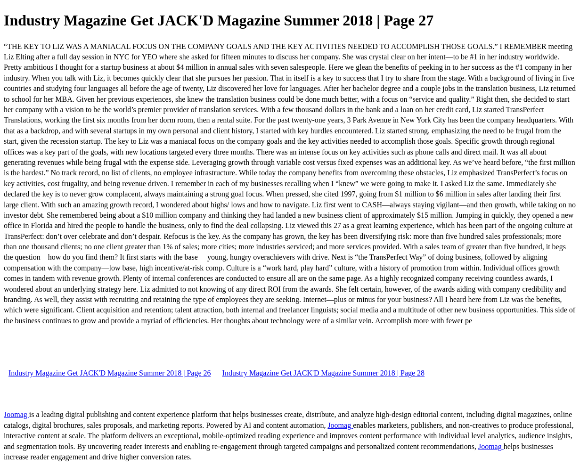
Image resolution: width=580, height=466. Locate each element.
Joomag (16, 414)
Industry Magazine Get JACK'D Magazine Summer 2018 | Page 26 (109, 373)
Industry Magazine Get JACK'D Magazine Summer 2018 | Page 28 (323, 373)
